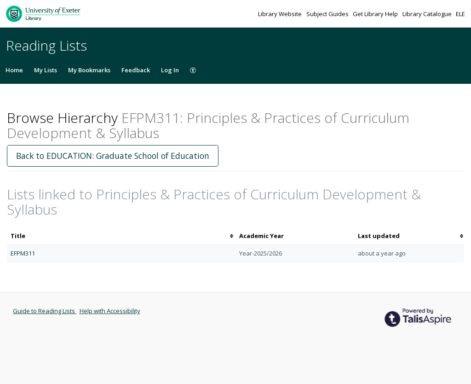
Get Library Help (376, 14)
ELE (460, 14)
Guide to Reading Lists (44, 311)
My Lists (45, 70)
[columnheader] (121, 235)
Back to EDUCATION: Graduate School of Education (112, 155)
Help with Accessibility (110, 311)
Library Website (280, 14)
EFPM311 (23, 253)
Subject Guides (328, 14)
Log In (170, 70)
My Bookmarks (89, 70)
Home (14, 70)
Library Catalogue (427, 14)
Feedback (135, 70)
